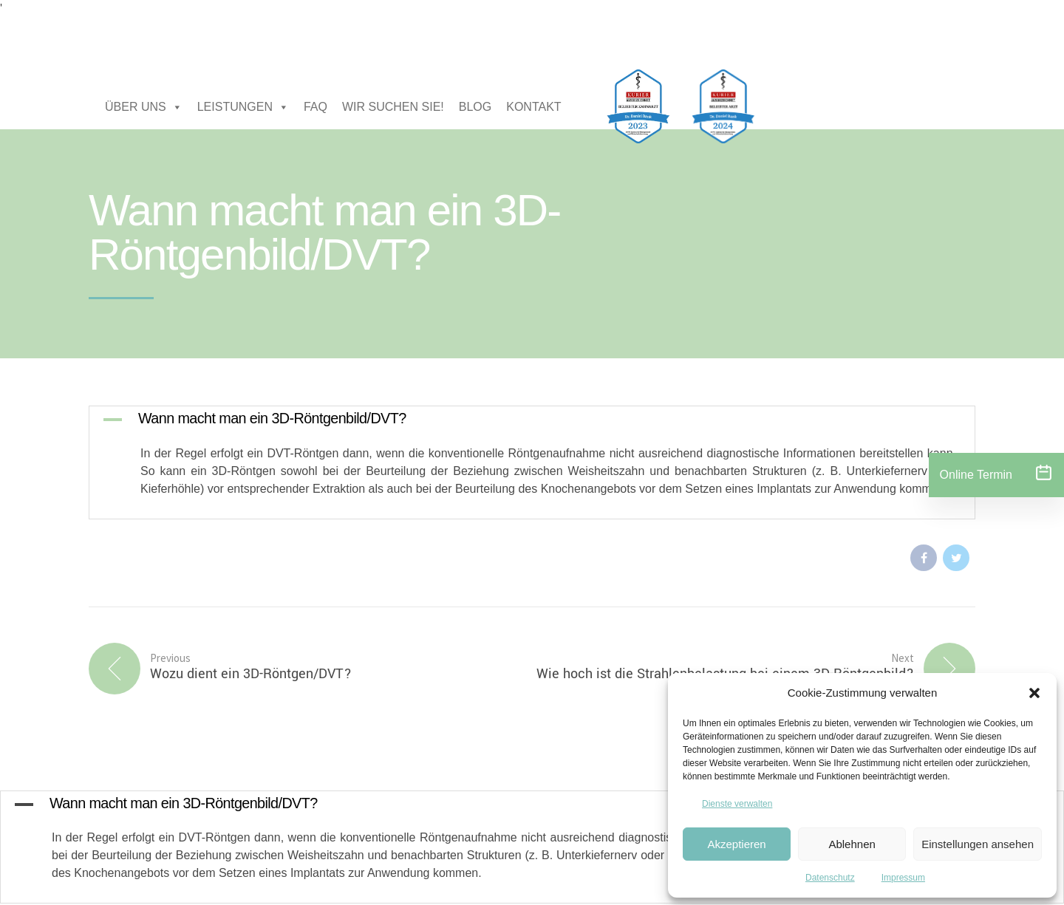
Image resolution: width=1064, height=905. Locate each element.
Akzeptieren (736, 844)
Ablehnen (851, 844)
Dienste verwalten (737, 804)
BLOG (475, 106)
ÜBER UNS (144, 107)
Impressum (903, 877)
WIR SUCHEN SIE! (393, 106)
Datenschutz (830, 877)
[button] (1034, 693)
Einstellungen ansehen (977, 844)
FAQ (315, 106)
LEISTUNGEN (243, 107)
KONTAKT (533, 106)
